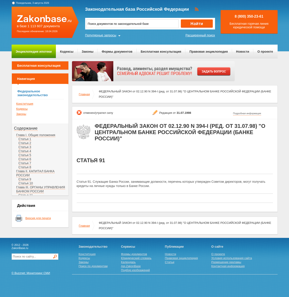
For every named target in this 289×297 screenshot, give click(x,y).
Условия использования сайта (231, 258)
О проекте (265, 51)
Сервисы (128, 246)
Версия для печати (38, 218)
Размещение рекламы (226, 262)
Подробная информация (247, 113)
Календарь (128, 262)
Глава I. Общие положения (35, 135)
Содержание (26, 128)
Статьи (169, 262)
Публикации (174, 246)
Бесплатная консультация (161, 51)
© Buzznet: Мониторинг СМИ (31, 273)
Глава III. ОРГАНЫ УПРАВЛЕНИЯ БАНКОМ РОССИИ (40, 189)
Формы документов (117, 51)
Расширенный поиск (200, 35)
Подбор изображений (135, 270)
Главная (84, 94)
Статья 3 (25, 147)
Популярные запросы (100, 35)
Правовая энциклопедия (209, 51)
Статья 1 (25, 139)
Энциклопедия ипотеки (34, 51)
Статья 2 (25, 143)
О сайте (217, 246)
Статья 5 (25, 155)
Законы (87, 51)
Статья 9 (25, 179)
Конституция (24, 103)
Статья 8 (25, 167)
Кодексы (66, 51)
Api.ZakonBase (131, 266)
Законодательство (93, 246)
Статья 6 (25, 159)
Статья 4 (25, 151)
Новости (242, 51)
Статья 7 (25, 163)
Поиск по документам (93, 266)
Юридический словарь (136, 258)
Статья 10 (26, 183)
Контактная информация (228, 266)
